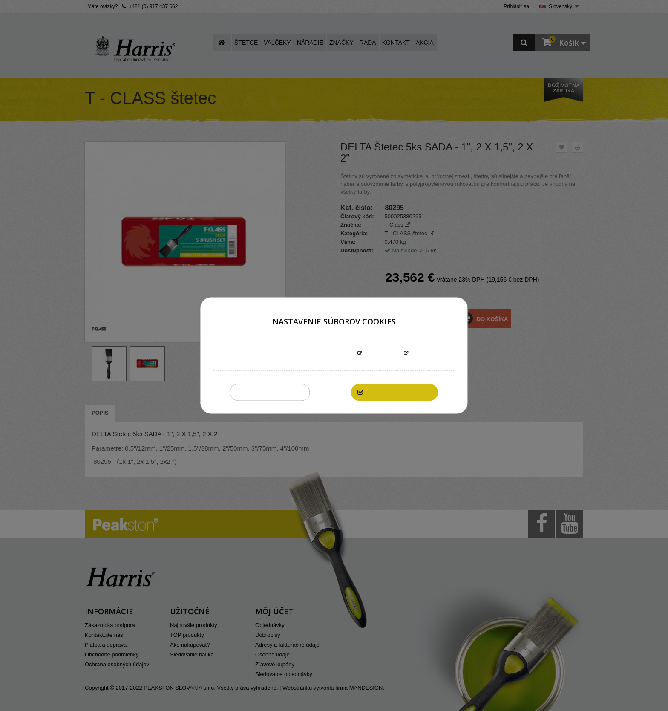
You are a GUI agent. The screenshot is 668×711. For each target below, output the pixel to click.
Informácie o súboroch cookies (307, 353)
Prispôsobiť (383, 353)
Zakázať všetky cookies (269, 392)
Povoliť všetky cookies (398, 392)
